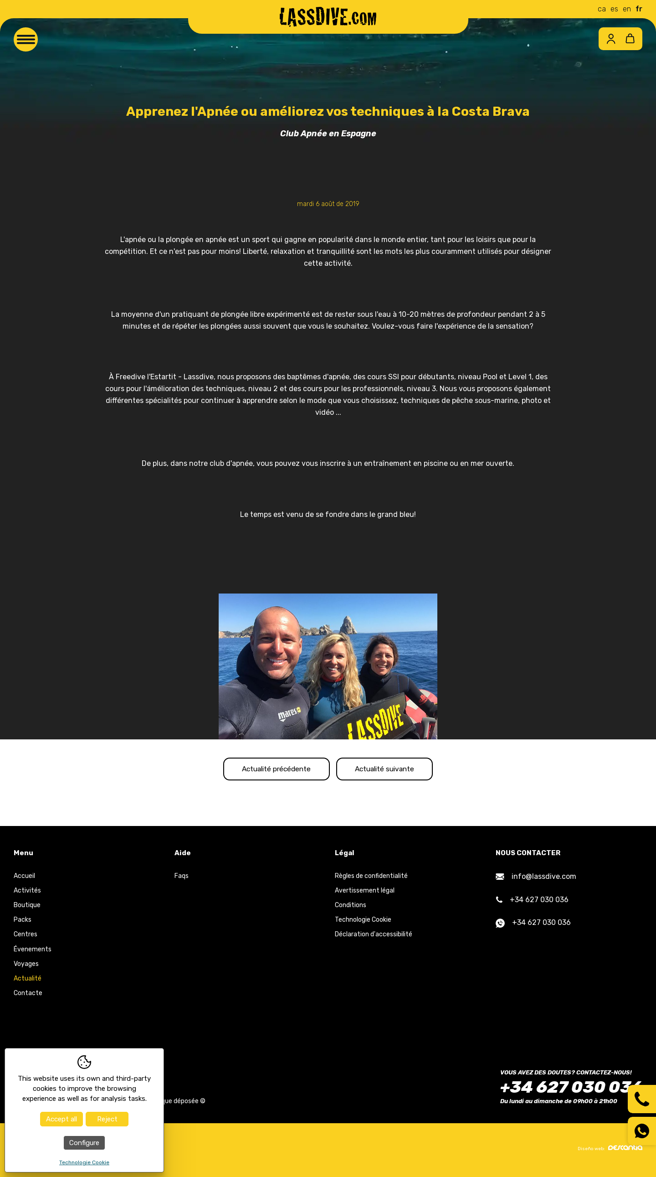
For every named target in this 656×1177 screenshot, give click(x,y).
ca (602, 9)
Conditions (350, 908)
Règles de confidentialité (371, 878)
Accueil (24, 878)
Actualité (27, 981)
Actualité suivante (392, 770)
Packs (22, 922)
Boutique (27, 908)
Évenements (32, 951)
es (614, 9)
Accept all (61, 1119)
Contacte (28, 996)
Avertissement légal (365, 893)
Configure (84, 1143)
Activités (27, 893)
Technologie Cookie (363, 922)
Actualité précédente (269, 770)
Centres (25, 937)
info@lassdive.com (536, 878)
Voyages (26, 966)
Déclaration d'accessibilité (373, 937)
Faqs (181, 878)
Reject (107, 1119)
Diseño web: (610, 1150)
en (627, 9)
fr (639, 9)
